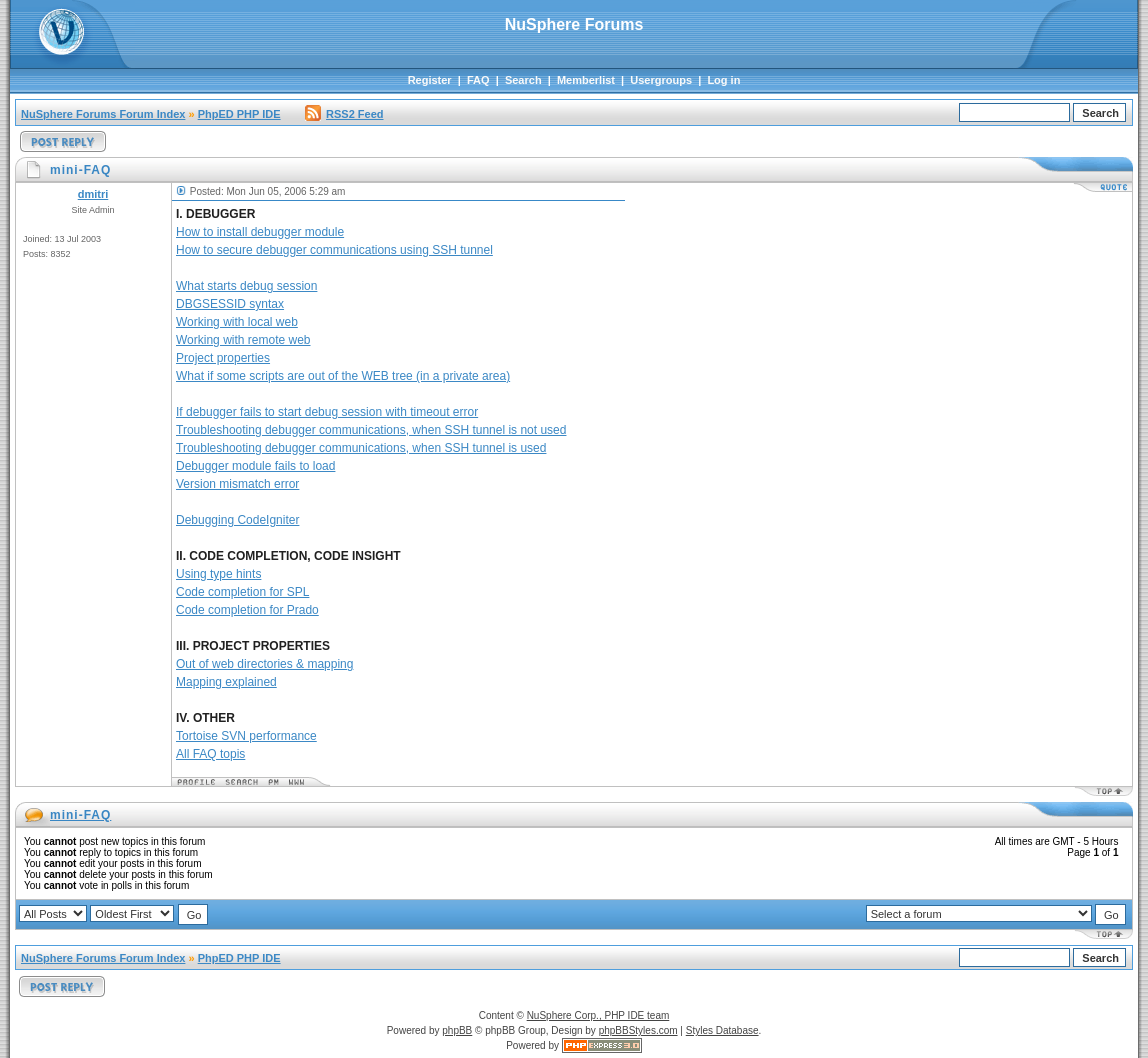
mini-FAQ (80, 815)
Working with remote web (243, 340)
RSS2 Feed (344, 114)
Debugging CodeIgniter (237, 520)
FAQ (478, 80)
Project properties (223, 358)
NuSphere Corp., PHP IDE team (598, 1015)
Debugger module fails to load (255, 466)
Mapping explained (226, 682)
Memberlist (586, 80)
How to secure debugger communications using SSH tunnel (334, 250)
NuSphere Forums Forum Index (103, 114)
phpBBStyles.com (638, 1030)
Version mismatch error (237, 484)
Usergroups (661, 80)
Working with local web (237, 322)
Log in (723, 80)
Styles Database (722, 1030)
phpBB (457, 1030)
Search (523, 80)
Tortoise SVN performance (246, 736)
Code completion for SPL (242, 592)
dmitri (93, 194)
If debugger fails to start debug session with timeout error (327, 412)
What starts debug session (246, 286)
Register (430, 80)
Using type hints (218, 574)
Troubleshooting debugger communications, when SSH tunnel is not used (371, 430)
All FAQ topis (210, 754)
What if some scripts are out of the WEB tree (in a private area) (343, 376)
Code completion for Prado (247, 610)
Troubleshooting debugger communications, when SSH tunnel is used (361, 448)
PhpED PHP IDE (239, 114)
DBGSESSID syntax (230, 304)
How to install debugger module (260, 232)
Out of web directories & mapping (264, 664)
